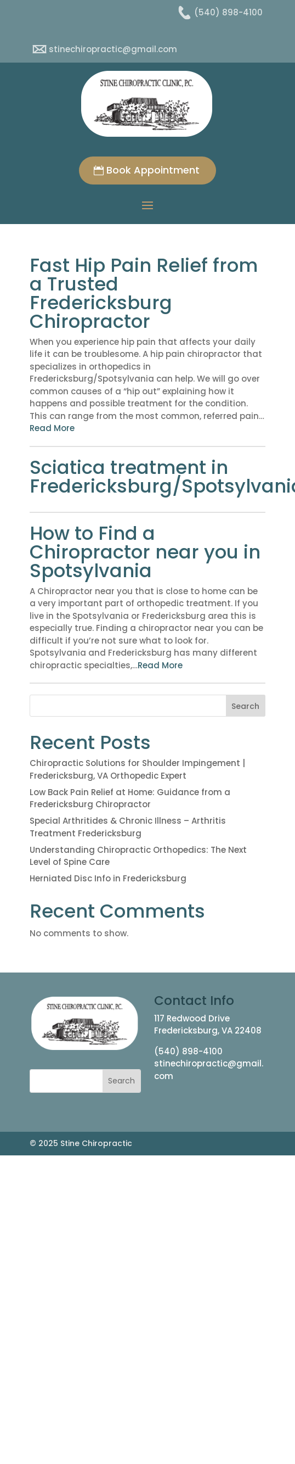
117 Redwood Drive (192, 1018)
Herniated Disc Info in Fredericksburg (108, 878)
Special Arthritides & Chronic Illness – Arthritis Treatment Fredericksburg (128, 827)
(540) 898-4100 (188, 1051)
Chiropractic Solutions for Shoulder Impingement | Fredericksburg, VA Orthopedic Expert (137, 769)
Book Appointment (153, 170)
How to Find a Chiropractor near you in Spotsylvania (145, 552)
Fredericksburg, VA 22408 (208, 1030)
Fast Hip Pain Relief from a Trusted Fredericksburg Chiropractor (144, 293)
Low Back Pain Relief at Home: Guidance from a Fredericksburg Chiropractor (130, 798)
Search (245, 706)
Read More (52, 428)
